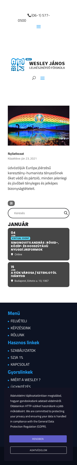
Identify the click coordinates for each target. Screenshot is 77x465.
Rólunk (17, 335)
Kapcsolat (20, 364)
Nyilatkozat (16, 153)
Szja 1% (17, 357)
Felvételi (19, 321)
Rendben (38, 439)
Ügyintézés (21, 387)
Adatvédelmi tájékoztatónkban (28, 395)
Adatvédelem (38, 450)
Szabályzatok (23, 350)
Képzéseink (21, 328)
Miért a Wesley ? (25, 379)
